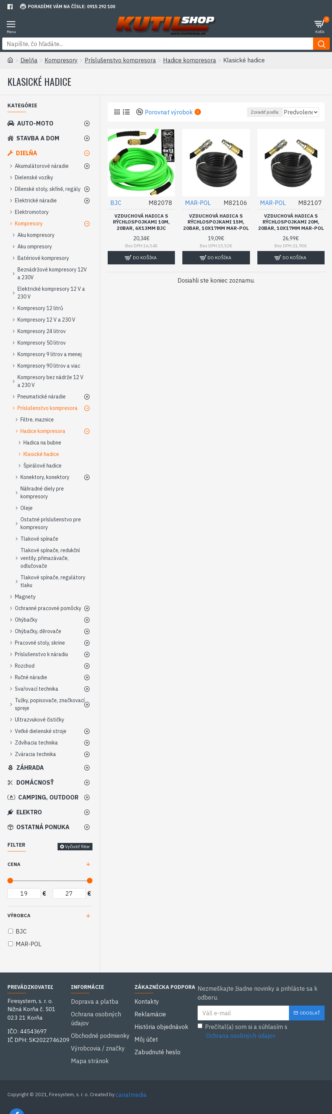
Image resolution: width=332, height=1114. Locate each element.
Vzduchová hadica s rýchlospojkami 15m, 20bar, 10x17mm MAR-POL (216, 222)
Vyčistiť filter (77, 846)
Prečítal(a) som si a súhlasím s (242, 1031)
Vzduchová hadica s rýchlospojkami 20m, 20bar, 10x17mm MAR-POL (291, 222)
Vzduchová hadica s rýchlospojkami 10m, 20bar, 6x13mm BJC (141, 222)
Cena (13, 864)
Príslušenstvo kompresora (120, 60)
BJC (115, 202)
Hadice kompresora (189, 60)
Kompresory (61, 60)
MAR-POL (198, 202)
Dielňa (29, 60)
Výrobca (18, 915)
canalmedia (131, 1076)
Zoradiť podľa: (233, 112)
